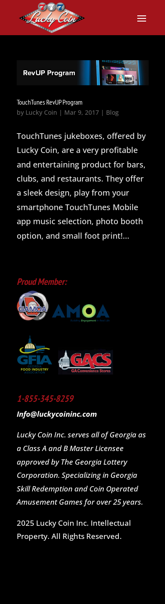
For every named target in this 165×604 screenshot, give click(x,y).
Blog (112, 112)
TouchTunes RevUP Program (49, 102)
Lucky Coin (41, 112)
